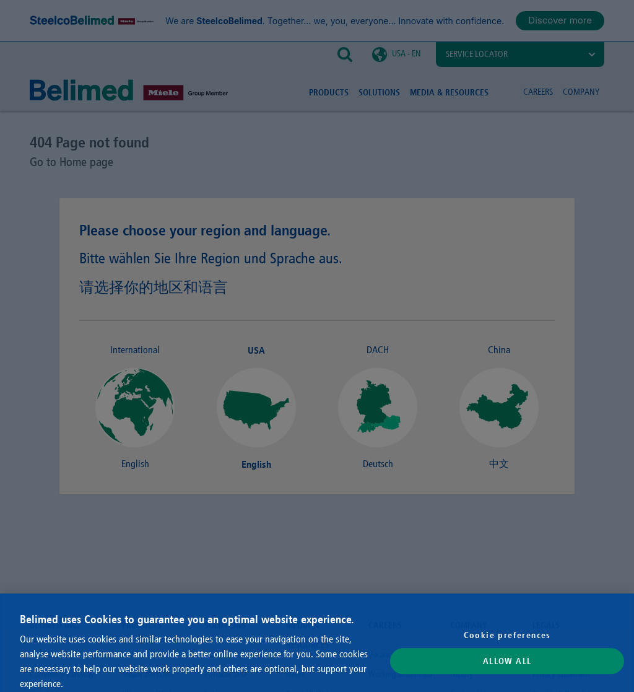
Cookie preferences (507, 646)
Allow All (507, 672)
